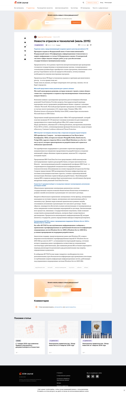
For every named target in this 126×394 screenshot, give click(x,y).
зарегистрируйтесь (70, 307)
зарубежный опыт (40, 267)
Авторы (59, 383)
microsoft (50, 267)
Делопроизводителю (61, 8)
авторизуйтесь (58, 307)
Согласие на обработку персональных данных (63, 379)
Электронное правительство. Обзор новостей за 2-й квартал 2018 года (62, 344)
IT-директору (30, 8)
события (79, 267)
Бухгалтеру (74, 8)
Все (19, 8)
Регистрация (108, 2)
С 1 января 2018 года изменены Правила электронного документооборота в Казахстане (27, 345)
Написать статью (92, 2)
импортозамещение (60, 267)
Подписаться (76, 22)
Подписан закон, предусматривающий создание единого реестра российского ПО (61, 49)
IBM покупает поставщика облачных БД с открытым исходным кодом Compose (60, 133)
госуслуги (71, 267)
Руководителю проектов (45, 8)
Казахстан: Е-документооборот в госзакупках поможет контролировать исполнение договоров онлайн (62, 184)
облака (86, 267)
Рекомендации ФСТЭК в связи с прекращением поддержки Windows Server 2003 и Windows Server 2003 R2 (61, 222)
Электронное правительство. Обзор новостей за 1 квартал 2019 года (95, 344)
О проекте (59, 372)
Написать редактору (62, 385)
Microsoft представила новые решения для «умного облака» (54, 88)
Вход (101, 2)
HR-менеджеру (85, 8)
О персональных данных (63, 375)
